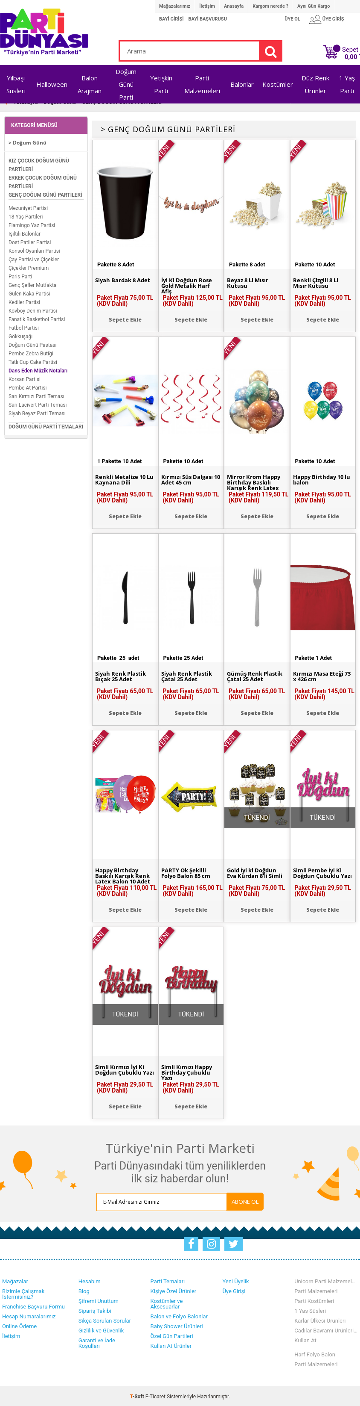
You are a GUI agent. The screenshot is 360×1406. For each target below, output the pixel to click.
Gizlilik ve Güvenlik (101, 1329)
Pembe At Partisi (27, 387)
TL (352, 57)
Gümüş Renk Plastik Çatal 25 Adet (256, 676)
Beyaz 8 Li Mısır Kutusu (249, 282)
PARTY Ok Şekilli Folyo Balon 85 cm (188, 872)
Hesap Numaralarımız (29, 1315)
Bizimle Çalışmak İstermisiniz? (23, 1293)
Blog (84, 1290)
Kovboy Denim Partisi (33, 310)
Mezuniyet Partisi (28, 207)
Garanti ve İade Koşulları (96, 1342)
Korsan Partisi (25, 378)
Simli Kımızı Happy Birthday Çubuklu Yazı (188, 1072)
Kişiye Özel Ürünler (174, 1290)
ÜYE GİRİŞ (333, 19)
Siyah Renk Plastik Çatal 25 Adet (188, 676)
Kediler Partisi (24, 301)
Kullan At (305, 1339)
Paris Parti (20, 276)
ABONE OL (230, 1201)
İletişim (207, 6)
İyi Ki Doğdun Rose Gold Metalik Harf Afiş (188, 285)
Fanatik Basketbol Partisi (37, 319)
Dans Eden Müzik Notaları (38, 370)
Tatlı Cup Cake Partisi (33, 361)
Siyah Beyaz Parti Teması (37, 413)
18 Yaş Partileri (26, 216)
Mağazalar (15, 1280)
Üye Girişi (233, 1290)
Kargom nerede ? (270, 6)
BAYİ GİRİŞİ (171, 19)
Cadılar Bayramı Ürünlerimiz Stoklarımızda (326, 1329)
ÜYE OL (292, 19)
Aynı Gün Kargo (313, 6)
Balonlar (242, 84)
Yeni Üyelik (235, 1280)
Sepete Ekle (125, 318)
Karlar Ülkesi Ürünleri (319, 1319)
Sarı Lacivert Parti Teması (38, 404)
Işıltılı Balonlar (25, 233)
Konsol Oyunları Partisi (34, 250)
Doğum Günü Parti (126, 84)
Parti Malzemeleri (315, 1290)
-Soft (137, 1395)
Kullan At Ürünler (171, 1344)
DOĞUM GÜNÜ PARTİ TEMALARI (46, 426)
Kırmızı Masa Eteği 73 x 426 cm (320, 676)
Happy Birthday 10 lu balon (320, 479)
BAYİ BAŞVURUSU (207, 19)
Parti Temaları (168, 1280)
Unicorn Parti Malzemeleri (326, 1280)
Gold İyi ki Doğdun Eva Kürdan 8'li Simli (257, 872)
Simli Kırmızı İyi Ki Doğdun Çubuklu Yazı (121, 1072)
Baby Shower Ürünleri (177, 1325)
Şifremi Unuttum (98, 1300)
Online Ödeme (19, 1325)
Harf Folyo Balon (314, 1353)
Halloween (51, 84)
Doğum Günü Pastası (32, 344)
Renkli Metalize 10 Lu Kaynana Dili (121, 479)
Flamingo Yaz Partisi (32, 224)
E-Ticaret (155, 1395)
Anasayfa (234, 6)
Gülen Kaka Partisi (29, 293)
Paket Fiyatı (125, 299)
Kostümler (277, 84)
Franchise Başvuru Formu (33, 1305)
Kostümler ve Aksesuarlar (167, 1303)
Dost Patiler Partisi (30, 242)
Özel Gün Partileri (172, 1335)
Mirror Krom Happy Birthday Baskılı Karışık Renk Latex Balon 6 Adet (256, 485)
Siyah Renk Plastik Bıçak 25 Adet (122, 676)
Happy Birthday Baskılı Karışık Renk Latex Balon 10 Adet (124, 875)
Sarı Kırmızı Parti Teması (36, 396)
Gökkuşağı (20, 336)
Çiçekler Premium (29, 267)
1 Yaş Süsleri (310, 1309)
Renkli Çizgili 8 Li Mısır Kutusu (317, 282)
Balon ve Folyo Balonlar (179, 1315)
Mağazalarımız (174, 6)
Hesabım (89, 1280)
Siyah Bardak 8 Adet (124, 279)
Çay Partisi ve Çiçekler (34, 259)
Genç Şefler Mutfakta (32, 284)
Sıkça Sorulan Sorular (104, 1319)
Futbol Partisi (24, 327)
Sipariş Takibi (94, 1309)
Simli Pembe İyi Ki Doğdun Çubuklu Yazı (319, 875)
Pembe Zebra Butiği (31, 353)
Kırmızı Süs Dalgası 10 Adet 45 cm (188, 479)
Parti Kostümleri (314, 1300)
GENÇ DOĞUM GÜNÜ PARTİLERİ (45, 194)
